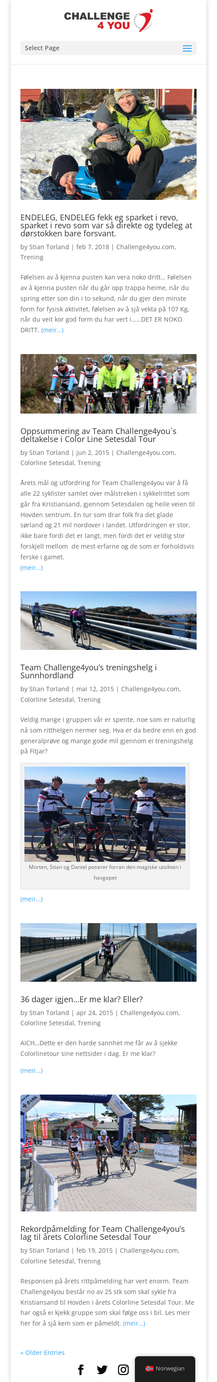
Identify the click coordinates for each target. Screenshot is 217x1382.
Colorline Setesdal (47, 462)
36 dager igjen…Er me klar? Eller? (81, 999)
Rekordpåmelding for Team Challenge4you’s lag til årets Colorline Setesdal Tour (102, 1232)
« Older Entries (42, 1352)
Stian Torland (49, 247)
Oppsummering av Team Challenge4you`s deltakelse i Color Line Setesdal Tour (98, 435)
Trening (31, 257)
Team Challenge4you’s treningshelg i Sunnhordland (88, 671)
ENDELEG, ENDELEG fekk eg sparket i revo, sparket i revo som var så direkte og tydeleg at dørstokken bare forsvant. (106, 225)
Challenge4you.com (145, 247)
